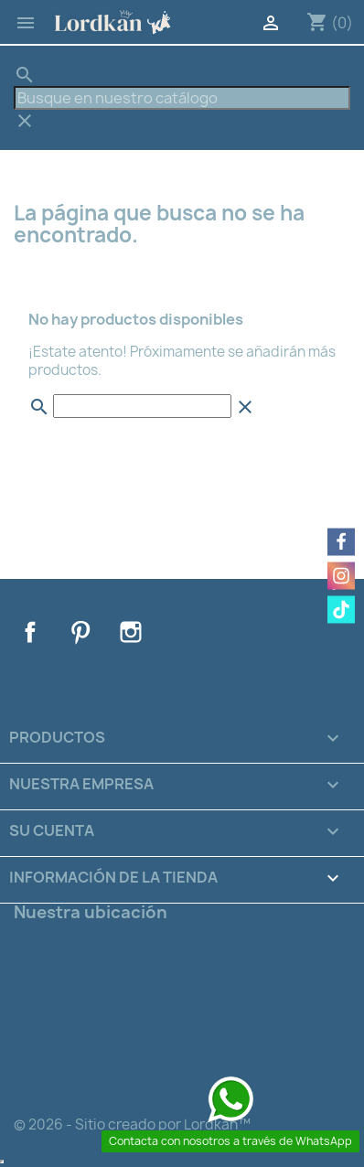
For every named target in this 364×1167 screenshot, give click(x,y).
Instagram (130, 632)
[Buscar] (182, 98)
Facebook (30, 632)
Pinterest (80, 632)
